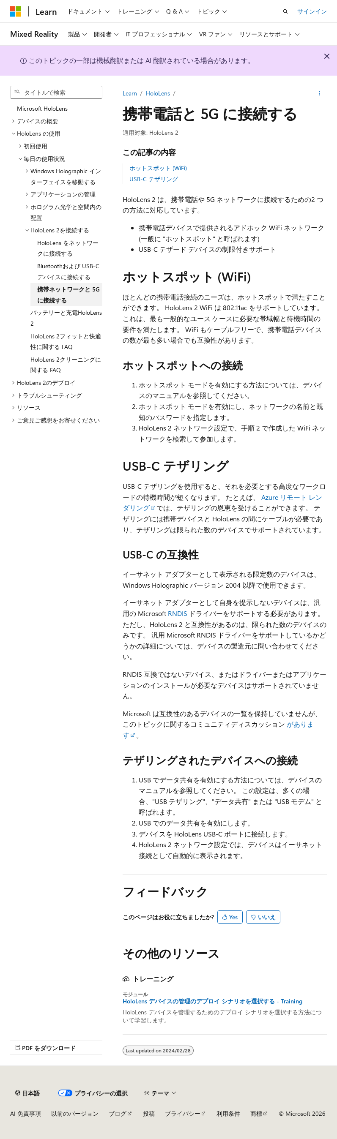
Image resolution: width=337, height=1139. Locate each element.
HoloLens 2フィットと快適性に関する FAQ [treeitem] (65, 341)
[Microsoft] (15, 11)
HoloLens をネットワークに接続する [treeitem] (68, 248)
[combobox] (56, 92)
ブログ (117, 1113)
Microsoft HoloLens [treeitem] (42, 108)
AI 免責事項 (25, 1113)
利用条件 (228, 1113)
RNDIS (177, 613)
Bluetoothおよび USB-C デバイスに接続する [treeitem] (68, 271)
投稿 (149, 1113)
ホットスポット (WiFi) (158, 168)
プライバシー (182, 1113)
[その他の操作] (319, 93)
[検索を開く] (285, 11)
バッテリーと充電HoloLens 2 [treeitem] (66, 317)
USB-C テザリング (153, 179)
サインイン (312, 11)
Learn (130, 93)
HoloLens (158, 93)
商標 (256, 1113)
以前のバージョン (75, 1113)
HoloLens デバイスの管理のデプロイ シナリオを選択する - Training (212, 1001)
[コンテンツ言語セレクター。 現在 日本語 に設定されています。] (27, 1093)
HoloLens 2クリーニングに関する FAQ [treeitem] (65, 364)
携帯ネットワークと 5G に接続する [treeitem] (68, 294)
